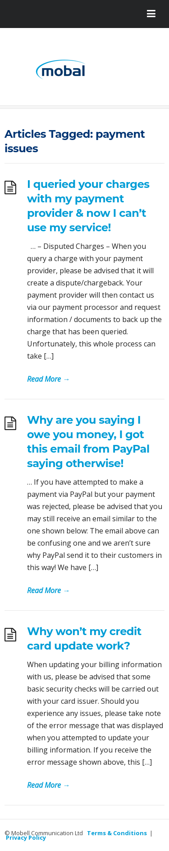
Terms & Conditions (117, 833)
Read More (48, 379)
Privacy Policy (26, 837)
